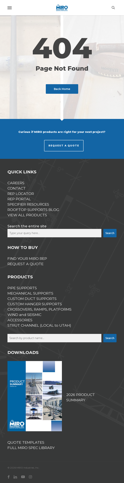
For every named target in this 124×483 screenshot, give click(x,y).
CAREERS (15, 183)
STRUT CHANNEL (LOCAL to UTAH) (39, 325)
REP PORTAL (19, 199)
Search (109, 233)
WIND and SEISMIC (24, 315)
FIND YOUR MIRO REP (27, 258)
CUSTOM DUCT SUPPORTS (32, 298)
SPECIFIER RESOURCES (28, 204)
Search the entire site (27, 226)
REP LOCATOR (20, 193)
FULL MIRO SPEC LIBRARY (31, 448)
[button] (9, 8)
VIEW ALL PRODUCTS (27, 215)
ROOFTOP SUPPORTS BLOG (33, 210)
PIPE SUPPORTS (22, 288)
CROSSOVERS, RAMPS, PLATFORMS (39, 309)
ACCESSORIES (19, 320)
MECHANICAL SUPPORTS (30, 293)
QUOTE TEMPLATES (25, 442)
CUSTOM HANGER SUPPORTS (34, 304)
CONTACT (16, 188)
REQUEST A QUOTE (63, 145)
